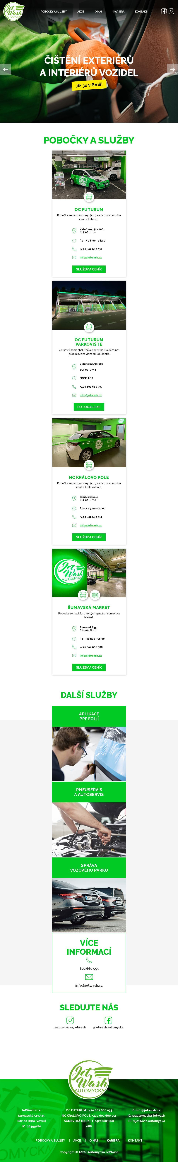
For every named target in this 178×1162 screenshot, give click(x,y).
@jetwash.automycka (108, 1027)
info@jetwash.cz (91, 257)
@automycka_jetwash (70, 1027)
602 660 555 (89, 969)
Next (172, 69)
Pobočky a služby (54, 11)
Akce (80, 11)
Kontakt (141, 11)
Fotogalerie (89, 407)
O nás (99, 11)
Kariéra (118, 11)
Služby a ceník (89, 269)
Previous (5, 69)
